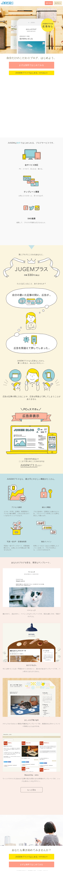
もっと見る (31, 790)
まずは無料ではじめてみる (31, 65)
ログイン (58, 3)
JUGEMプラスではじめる (31, 73)
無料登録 (49, 3)
